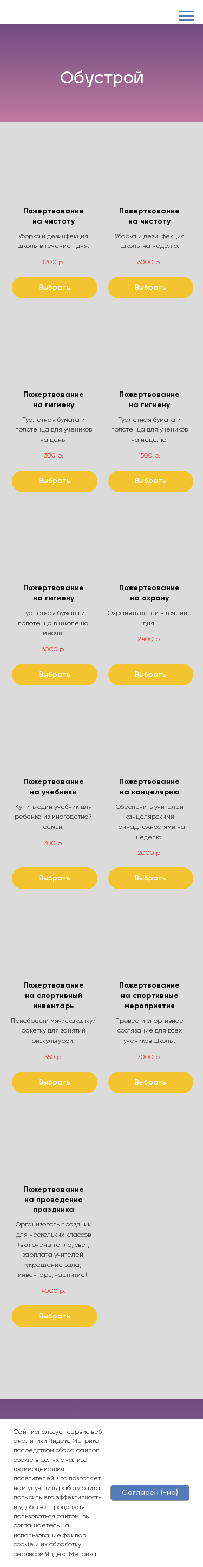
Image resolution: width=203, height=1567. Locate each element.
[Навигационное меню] (186, 16)
